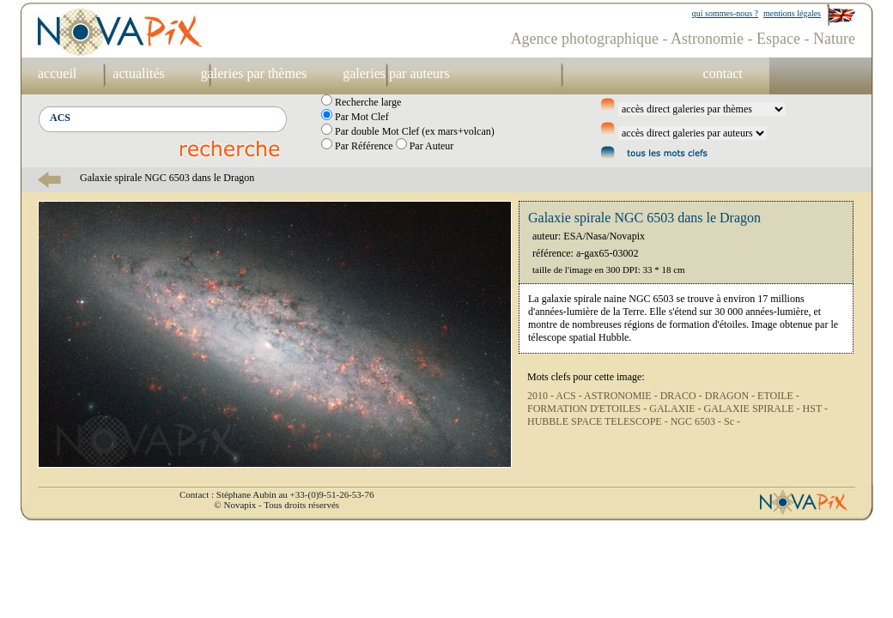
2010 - (541, 396)
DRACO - (682, 396)
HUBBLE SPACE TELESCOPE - (599, 421)
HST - (815, 409)
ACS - (570, 396)
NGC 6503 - (697, 421)
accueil (57, 73)
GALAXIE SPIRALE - (753, 409)
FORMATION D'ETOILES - (588, 409)
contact (723, 73)
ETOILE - (778, 396)
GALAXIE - (676, 409)
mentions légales (792, 13)
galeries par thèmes (254, 73)
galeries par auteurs (396, 73)
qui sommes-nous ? (725, 13)
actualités (138, 73)
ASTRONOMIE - (622, 396)
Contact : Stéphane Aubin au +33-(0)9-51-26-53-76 (276, 494)
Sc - (732, 421)
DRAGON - (731, 396)
